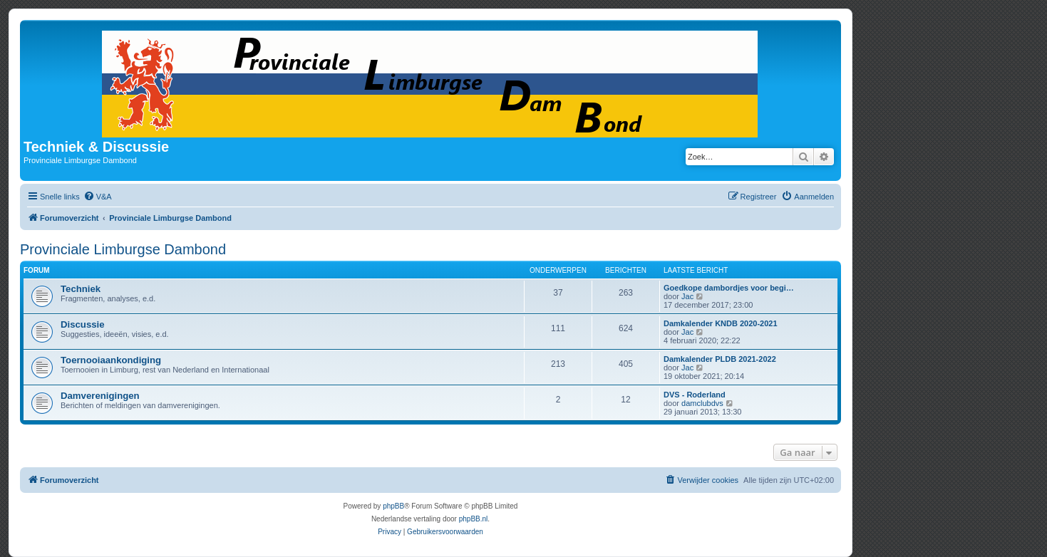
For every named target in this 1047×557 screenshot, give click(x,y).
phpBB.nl (473, 519)
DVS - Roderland (695, 394)
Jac (687, 296)
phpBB (393, 506)
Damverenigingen (100, 395)
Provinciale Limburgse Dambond (123, 249)
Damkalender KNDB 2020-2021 (721, 323)
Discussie (83, 324)
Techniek (80, 288)
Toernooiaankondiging (111, 360)
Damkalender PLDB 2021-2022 (720, 359)
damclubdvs (702, 403)
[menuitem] (97, 196)
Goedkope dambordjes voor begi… (729, 287)
